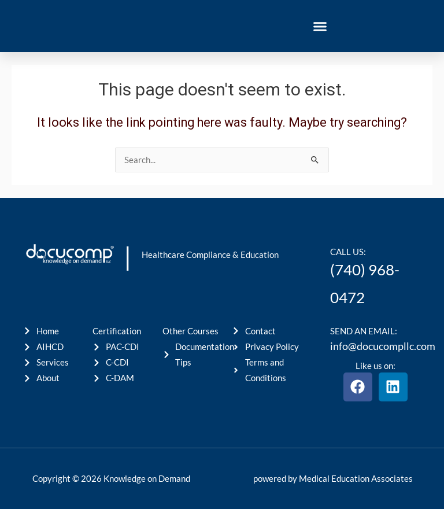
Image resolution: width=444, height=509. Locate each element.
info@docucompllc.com (382, 346)
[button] (320, 26)
